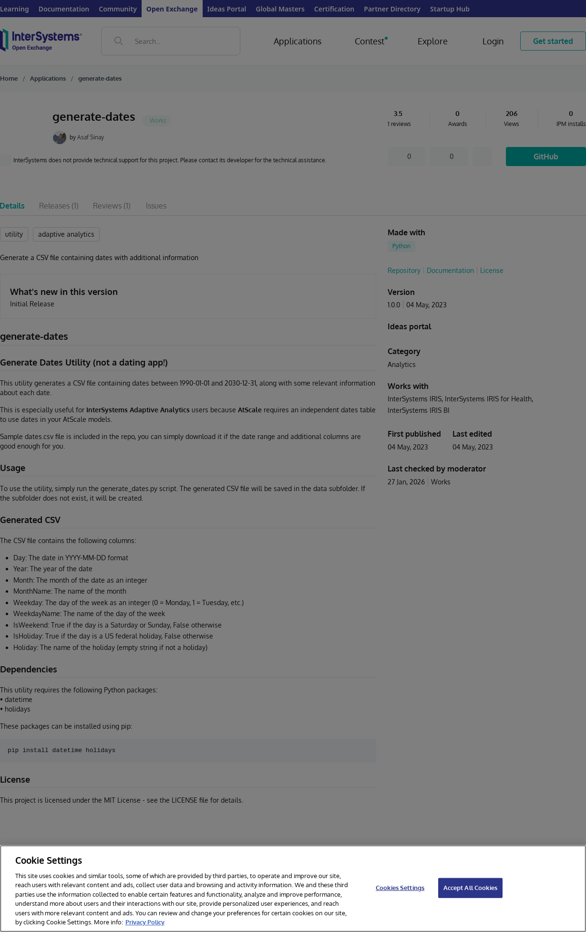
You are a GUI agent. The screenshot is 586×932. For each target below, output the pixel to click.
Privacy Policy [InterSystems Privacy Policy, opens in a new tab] (144, 922)
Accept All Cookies (470, 887)
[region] (293, 888)
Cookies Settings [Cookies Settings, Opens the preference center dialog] (400, 887)
